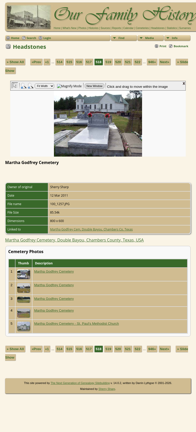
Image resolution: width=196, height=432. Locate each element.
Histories (93, 28)
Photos (82, 28)
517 (89, 62)
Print (163, 46)
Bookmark (181, 46)
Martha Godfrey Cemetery (54, 271)
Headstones (157, 28)
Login (47, 38)
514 (59, 62)
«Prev (36, 62)
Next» (164, 62)
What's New (69, 28)
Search (31, 38)
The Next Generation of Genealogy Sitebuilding (80, 383)
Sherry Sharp (106, 388)
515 (69, 62)
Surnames (185, 28)
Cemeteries (142, 28)
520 (118, 62)
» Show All (15, 62)
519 (108, 62)
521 (127, 62)
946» (152, 62)
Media (149, 38)
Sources (105, 28)
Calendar (128, 28)
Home (57, 28)
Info (175, 38)
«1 (47, 62)
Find (121, 38)
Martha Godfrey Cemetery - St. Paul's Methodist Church (76, 323)
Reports (116, 28)
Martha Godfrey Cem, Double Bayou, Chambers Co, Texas (91, 229)
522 (137, 62)
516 (79, 62)
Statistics (172, 28)
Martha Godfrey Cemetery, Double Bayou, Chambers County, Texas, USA (74, 240)
